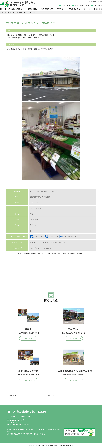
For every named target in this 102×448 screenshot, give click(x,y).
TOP (2, 9)
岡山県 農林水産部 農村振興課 (26, 412)
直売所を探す (33, 9)
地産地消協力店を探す (15, 9)
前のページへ (14, 396)
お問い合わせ (65, 5)
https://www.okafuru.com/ (40, 248)
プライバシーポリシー (81, 5)
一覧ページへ (51, 396)
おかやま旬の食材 (95, 9)
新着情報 (60, 9)
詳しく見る (28, 338)
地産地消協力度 (47, 9)
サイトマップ (97, 5)
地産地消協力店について (76, 9)
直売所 (7, 12)
